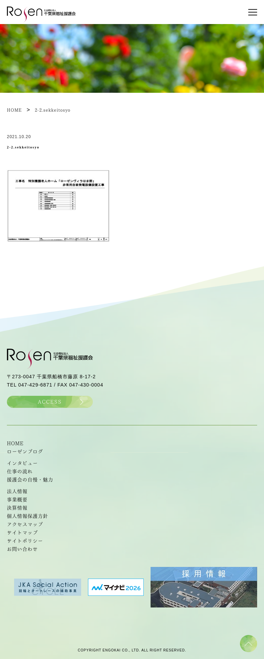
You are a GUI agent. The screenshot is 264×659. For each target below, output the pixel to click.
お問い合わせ (22, 549)
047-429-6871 (35, 385)
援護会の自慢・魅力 (30, 479)
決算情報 (17, 507)
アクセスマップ (25, 524)
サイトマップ (22, 532)
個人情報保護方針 (27, 516)
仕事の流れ (20, 471)
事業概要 (17, 499)
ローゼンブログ (25, 451)
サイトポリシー (25, 540)
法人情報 (17, 491)
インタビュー (22, 463)
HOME (15, 443)
